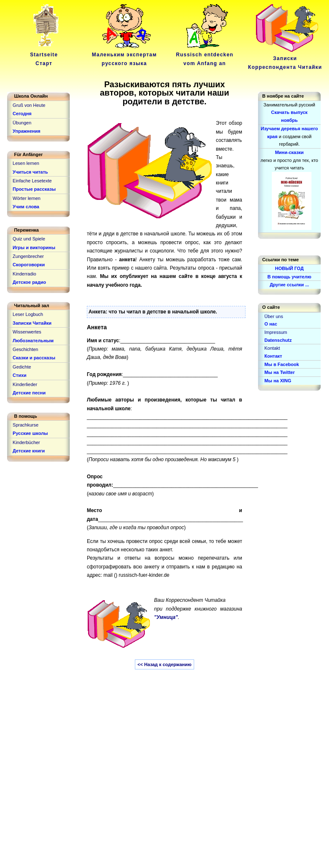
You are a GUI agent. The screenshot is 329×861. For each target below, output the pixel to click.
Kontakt (272, 348)
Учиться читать (30, 171)
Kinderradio (24, 273)
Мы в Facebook (281, 364)
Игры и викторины (34, 247)
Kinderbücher (26, 442)
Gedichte (22, 366)
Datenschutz (277, 340)
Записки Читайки (32, 323)
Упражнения (26, 131)
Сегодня (22, 113)
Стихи (19, 375)
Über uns (273, 316)
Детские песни (29, 392)
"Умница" (166, 617)
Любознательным (33, 340)
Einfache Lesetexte (32, 180)
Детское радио (29, 282)
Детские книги (29, 450)
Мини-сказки (289, 152)
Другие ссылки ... (289, 284)
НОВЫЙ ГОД (289, 268)
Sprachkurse (25, 424)
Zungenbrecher (28, 256)
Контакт (273, 356)
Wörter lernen (26, 198)
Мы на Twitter (279, 372)
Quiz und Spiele (29, 238)
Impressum (275, 332)
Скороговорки (29, 264)
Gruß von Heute (29, 105)
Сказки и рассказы (34, 357)
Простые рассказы (34, 189)
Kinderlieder (25, 384)
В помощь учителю (289, 276)
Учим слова (26, 206)
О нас (270, 323)
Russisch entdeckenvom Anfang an (204, 54)
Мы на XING (277, 380)
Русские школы (30, 433)
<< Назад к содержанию (164, 664)
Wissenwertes (27, 331)
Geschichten (25, 349)
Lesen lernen (26, 163)
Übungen (22, 122)
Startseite (45, 54)
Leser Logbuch (28, 314)
